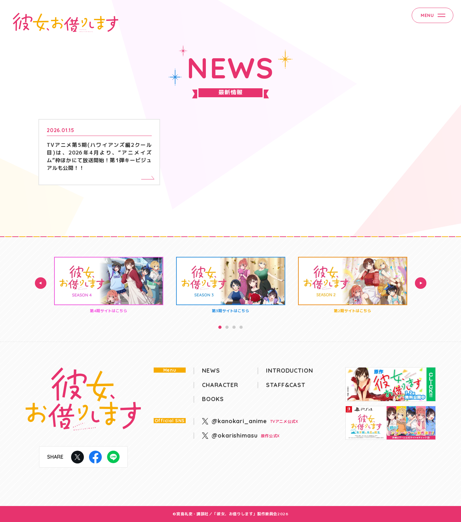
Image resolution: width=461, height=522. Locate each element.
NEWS (211, 371)
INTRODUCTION (289, 371)
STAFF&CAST (285, 385)
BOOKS (213, 399)
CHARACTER (220, 385)
